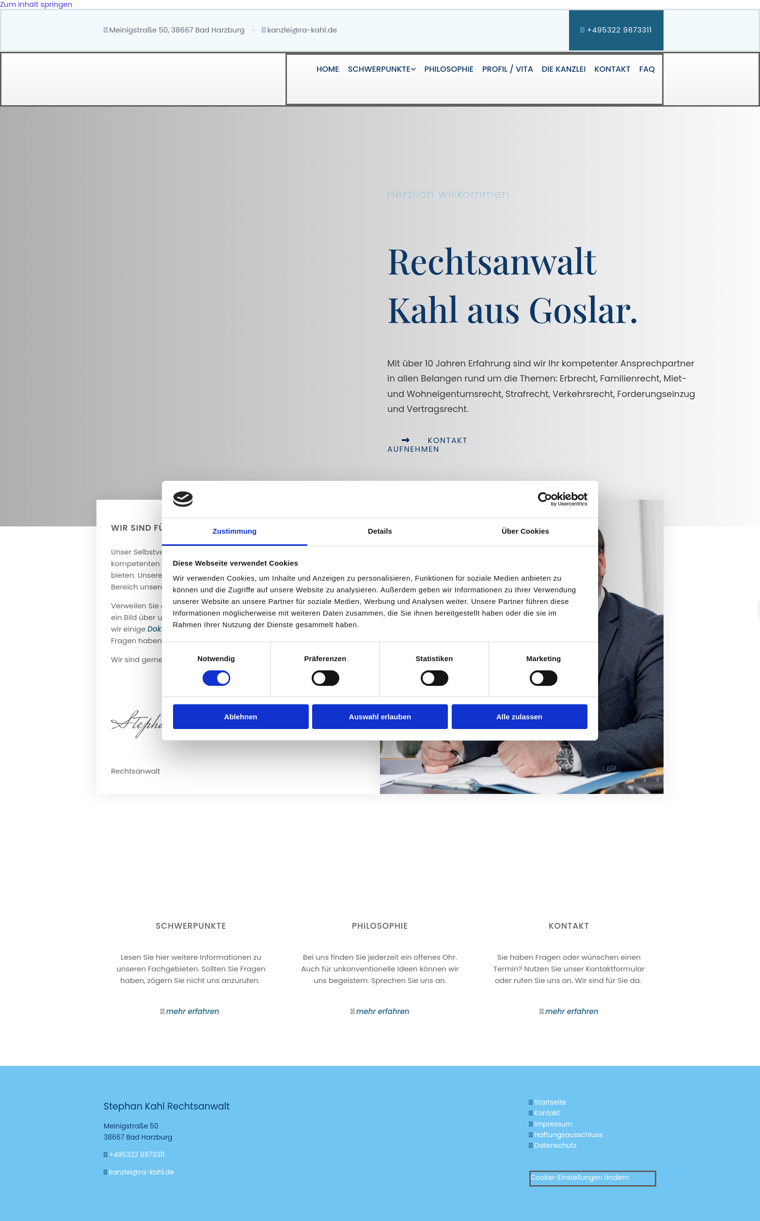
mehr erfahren (194, 1011)
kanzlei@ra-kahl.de (302, 30)
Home (325, 68)
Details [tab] (380, 531)
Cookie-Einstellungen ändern (580, 1177)
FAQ (647, 68)
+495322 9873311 (137, 1154)
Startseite (551, 1102)
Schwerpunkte (376, 68)
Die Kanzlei (563, 68)
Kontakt (612, 68)
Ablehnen (240, 717)
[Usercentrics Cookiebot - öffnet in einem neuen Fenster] (545, 499)
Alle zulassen (519, 717)
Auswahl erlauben (380, 717)
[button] (427, 444)
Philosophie (447, 68)
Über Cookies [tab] (525, 531)
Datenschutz (555, 1145)
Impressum (553, 1123)
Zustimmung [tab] (235, 531)
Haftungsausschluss (568, 1135)
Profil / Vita (506, 68)
